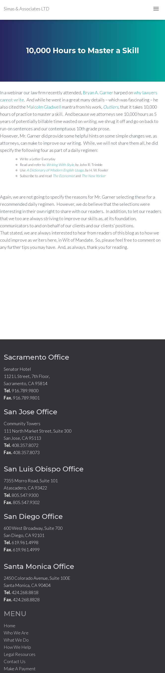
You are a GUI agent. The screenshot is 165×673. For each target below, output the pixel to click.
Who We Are (16, 632)
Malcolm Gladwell (44, 107)
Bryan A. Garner (98, 92)
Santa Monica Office (39, 566)
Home (9, 625)
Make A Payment (20, 668)
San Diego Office (33, 516)
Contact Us (15, 661)
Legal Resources (19, 654)
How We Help (17, 647)
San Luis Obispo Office (43, 469)
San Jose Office (30, 412)
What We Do (16, 640)
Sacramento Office (36, 357)
